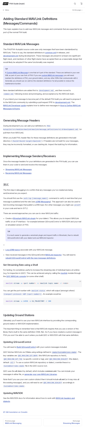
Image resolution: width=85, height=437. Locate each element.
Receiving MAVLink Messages (18, 173)
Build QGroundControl (26, 347)
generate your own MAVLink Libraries (40, 374)
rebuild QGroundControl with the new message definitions (30, 258)
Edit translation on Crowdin (15, 412)
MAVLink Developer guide (14, 105)
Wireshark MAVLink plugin (24, 218)
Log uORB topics (12, 250)
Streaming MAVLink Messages (18, 169)
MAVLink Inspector (53, 255)
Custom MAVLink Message (17, 73)
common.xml (50, 52)
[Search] (75, 4)
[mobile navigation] (81, 3)
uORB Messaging (42, 202)
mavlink (64, 273)
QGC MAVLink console (16, 276)
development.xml (10, 56)
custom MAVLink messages (52, 75)
